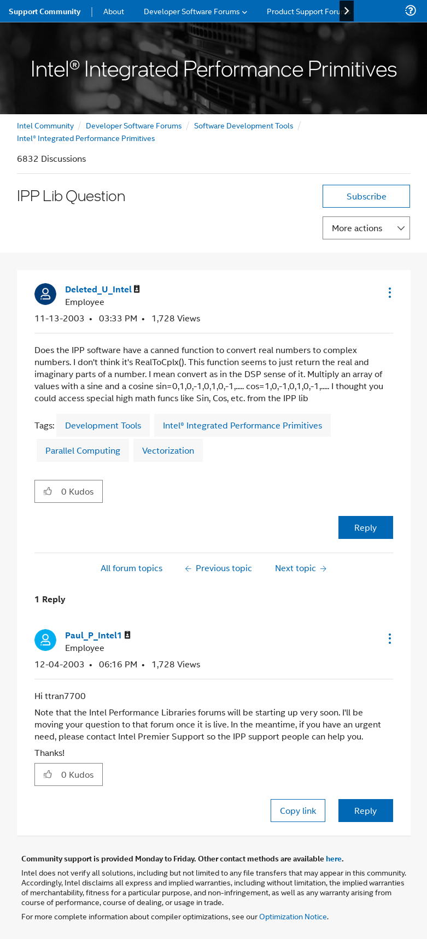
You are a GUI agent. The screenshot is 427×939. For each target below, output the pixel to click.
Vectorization (168, 450)
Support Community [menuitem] (44, 11)
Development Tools (103, 425)
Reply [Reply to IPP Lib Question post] (365, 527)
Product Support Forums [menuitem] (309, 10)
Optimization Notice (293, 916)
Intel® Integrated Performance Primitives (86, 137)
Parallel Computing (82, 450)
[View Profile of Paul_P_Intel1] (98, 635)
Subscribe (367, 196)
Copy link (298, 810)
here (334, 858)
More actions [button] (357, 227)
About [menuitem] (113, 10)
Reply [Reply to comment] (365, 810)
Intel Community (45, 125)
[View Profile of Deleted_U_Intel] (102, 289)
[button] (389, 292)
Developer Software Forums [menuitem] (192, 10)
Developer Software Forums (134, 125)
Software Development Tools (244, 125)
